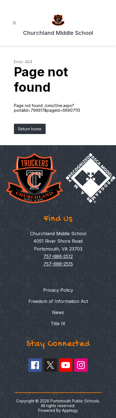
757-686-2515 (58, 264)
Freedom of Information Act (58, 301)
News (58, 312)
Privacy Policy (58, 290)
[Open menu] (14, 23)
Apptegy (70, 410)
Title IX (58, 323)
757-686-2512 (58, 256)
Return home (29, 129)
